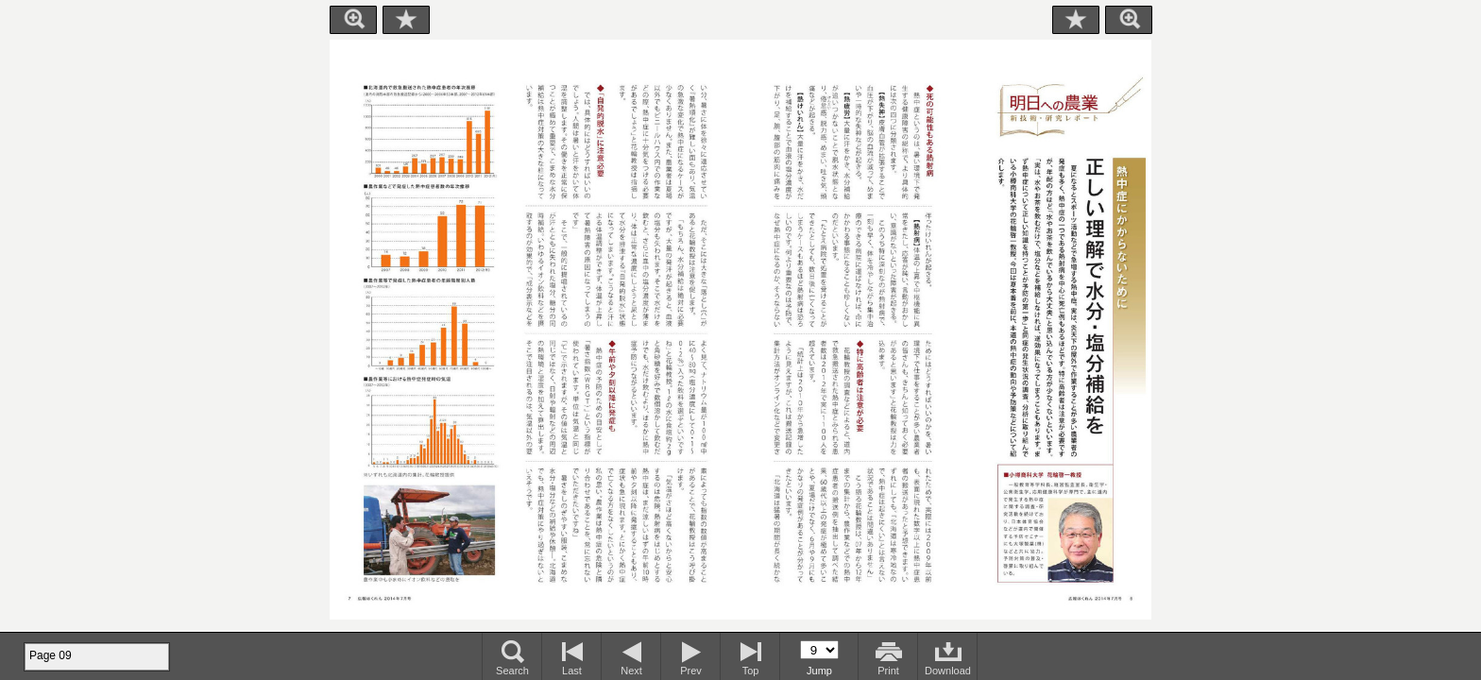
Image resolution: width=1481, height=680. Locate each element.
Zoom (353, 20)
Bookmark (406, 20)
